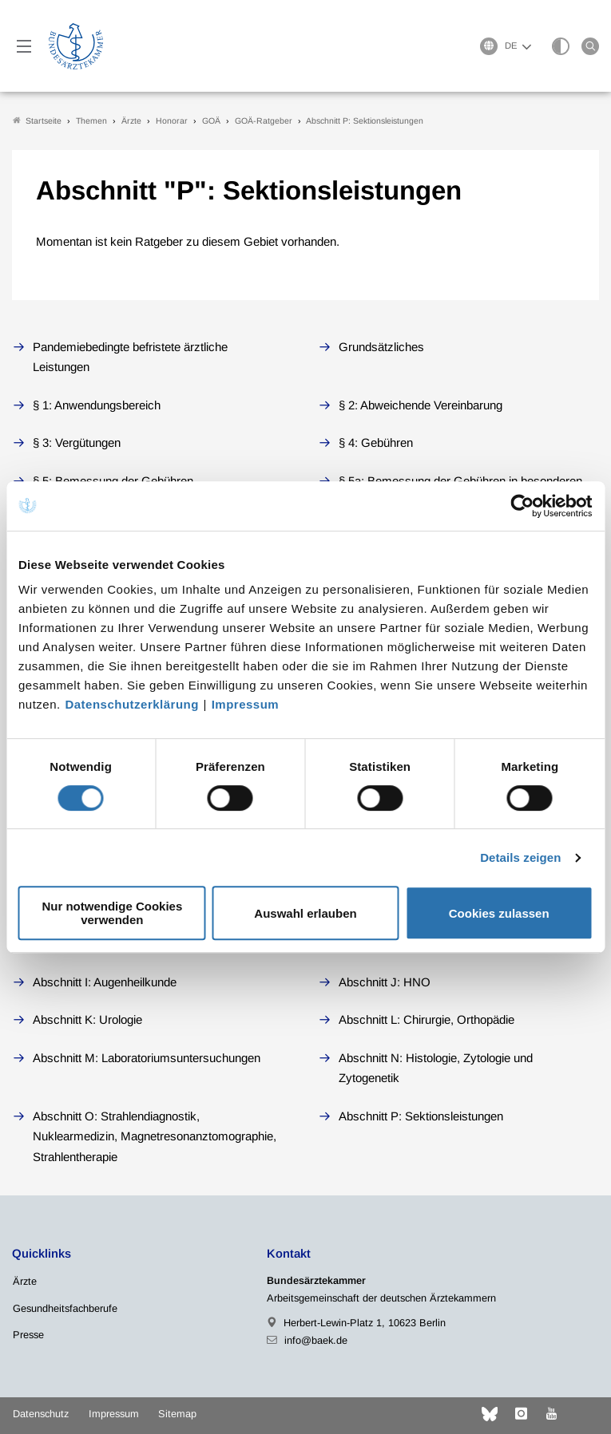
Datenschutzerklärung (132, 704)
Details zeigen (520, 857)
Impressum (246, 704)
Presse (28, 1335)
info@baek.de (315, 1340)
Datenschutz (41, 1414)
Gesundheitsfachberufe (65, 1308)
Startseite (37, 121)
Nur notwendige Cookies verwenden (112, 912)
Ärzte (25, 1281)
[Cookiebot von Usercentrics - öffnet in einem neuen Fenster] (523, 506)
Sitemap (177, 1414)
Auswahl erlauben (305, 913)
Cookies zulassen (499, 913)
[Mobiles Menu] (24, 46)
